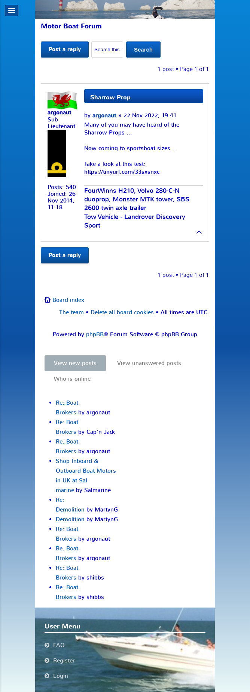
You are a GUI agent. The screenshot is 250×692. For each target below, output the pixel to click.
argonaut (104, 116)
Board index (68, 300)
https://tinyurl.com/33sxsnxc (121, 172)
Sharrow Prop (110, 97)
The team (71, 312)
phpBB (95, 334)
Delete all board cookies (122, 312)
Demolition (70, 519)
